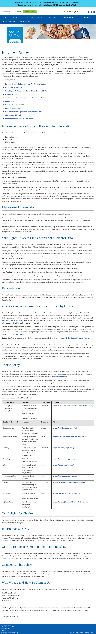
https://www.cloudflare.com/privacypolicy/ (69, 436)
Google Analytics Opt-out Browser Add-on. (73, 338)
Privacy (81, 632)
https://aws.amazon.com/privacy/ (65, 476)
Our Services (53, 17)
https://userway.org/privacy (63, 447)
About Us (17, 17)
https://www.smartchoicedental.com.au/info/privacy (73, 405)
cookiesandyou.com (59, 376)
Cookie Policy (10, 101)
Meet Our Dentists (34, 17)
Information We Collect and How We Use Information (25, 84)
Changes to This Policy (13, 115)
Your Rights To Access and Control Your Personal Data (26, 91)
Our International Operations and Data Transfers (23, 111)
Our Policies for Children (14, 104)
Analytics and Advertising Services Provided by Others (25, 98)
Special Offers (9, 21)
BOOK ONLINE (29, 12)
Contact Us (25, 21)
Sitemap (93, 632)
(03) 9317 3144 (77, 12)
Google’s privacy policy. (16, 334)
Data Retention (11, 94)
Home (5, 17)
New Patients (69, 17)
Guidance (87, 632)
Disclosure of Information (15, 87)
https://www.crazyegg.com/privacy (66, 459)
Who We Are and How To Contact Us (19, 118)
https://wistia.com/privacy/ (63, 465)
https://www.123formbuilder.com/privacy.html (70, 502)
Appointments (7, 12)
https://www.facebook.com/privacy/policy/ (69, 482)
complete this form (79, 253)
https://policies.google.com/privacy (66, 428)
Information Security (13, 108)
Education (85, 17)
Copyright (72, 632)
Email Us (18, 12)
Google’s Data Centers (14, 320)
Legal (77, 632)
